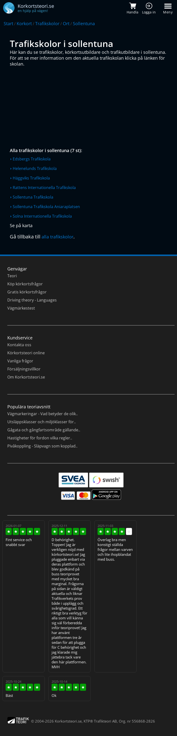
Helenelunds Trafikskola (35, 168)
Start (8, 23)
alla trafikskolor (57, 237)
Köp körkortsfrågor (25, 284)
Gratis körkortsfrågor (27, 292)
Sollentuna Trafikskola (33, 197)
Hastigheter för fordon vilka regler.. (39, 438)
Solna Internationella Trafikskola (42, 216)
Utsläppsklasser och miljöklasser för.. (41, 421)
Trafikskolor (47, 23)
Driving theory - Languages (32, 300)
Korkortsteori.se (68, 721)
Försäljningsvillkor (24, 369)
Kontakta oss (19, 344)
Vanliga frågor (20, 361)
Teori (12, 276)
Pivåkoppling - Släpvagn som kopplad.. (42, 446)
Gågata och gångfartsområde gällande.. (43, 430)
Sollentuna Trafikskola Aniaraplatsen (46, 206)
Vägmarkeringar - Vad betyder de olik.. (42, 413)
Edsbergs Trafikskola (32, 159)
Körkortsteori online (26, 353)
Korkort (24, 23)
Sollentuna (84, 23)
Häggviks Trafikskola (31, 178)
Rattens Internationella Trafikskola (44, 187)
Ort (66, 23)
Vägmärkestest (21, 308)
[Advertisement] (90, 106)
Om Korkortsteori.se (26, 377)
